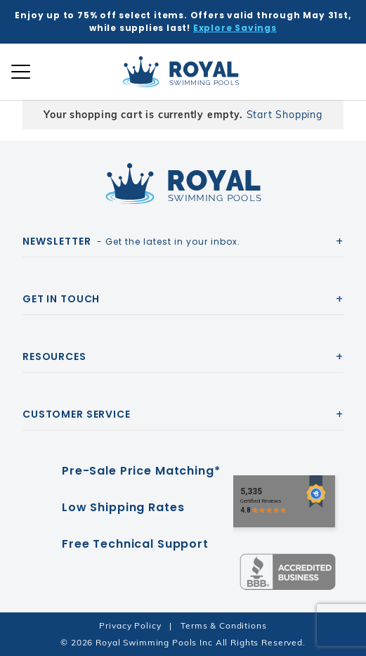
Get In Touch (61, 299)
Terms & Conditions (223, 625)
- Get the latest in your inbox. (131, 241)
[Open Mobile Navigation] (20, 72)
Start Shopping (284, 114)
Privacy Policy (130, 625)
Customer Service (76, 414)
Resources (54, 356)
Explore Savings (235, 28)
